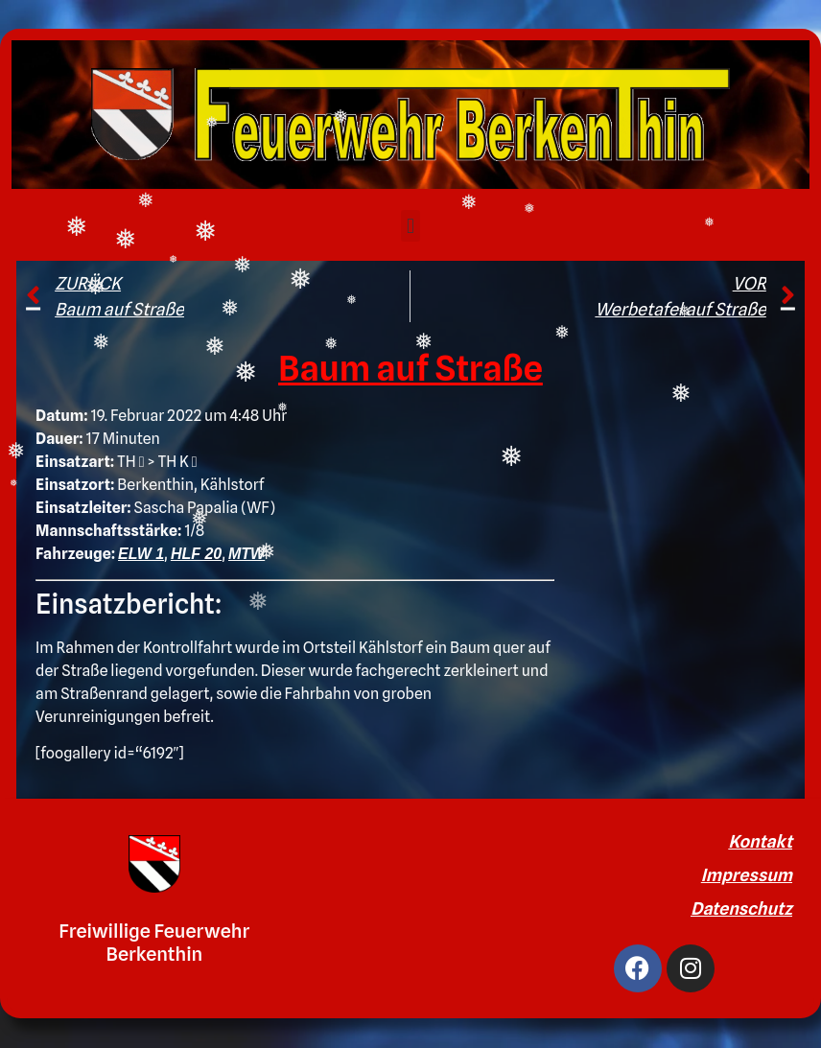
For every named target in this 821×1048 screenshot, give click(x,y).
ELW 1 (141, 554)
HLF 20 (196, 554)
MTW (246, 554)
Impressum (746, 875)
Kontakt (760, 841)
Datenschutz (741, 908)
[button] (410, 226)
